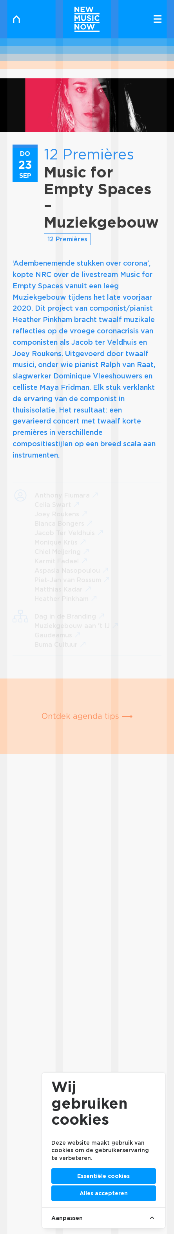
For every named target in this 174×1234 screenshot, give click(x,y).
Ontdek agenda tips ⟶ (87, 716)
